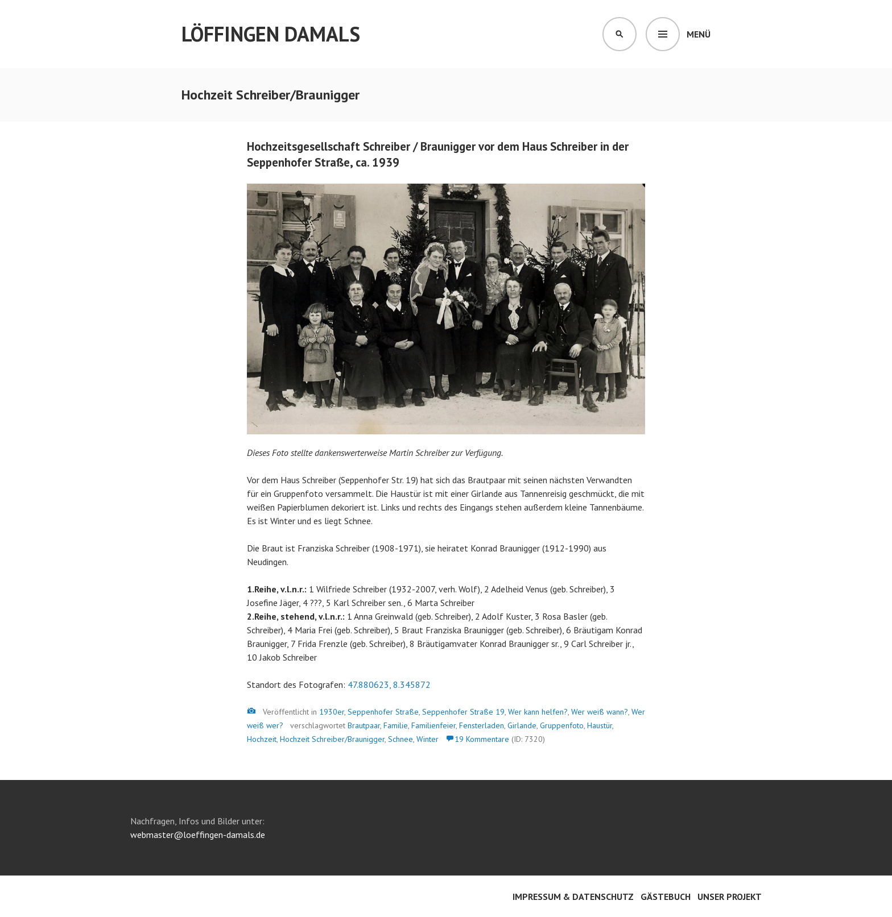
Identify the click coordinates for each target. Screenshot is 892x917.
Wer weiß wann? (599, 712)
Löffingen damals (270, 33)
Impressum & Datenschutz (573, 896)
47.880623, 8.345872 (389, 684)
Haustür (599, 725)
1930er (331, 712)
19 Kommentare (482, 739)
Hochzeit (261, 739)
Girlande (521, 725)
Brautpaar (364, 725)
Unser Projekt (729, 896)
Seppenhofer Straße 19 (463, 712)
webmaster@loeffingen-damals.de (197, 834)
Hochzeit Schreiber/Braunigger (332, 739)
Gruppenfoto (562, 725)
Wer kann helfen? (538, 712)
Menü (699, 34)
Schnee (400, 739)
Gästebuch (666, 896)
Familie (395, 725)
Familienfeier (433, 725)
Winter (427, 739)
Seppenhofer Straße (383, 712)
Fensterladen (481, 725)
